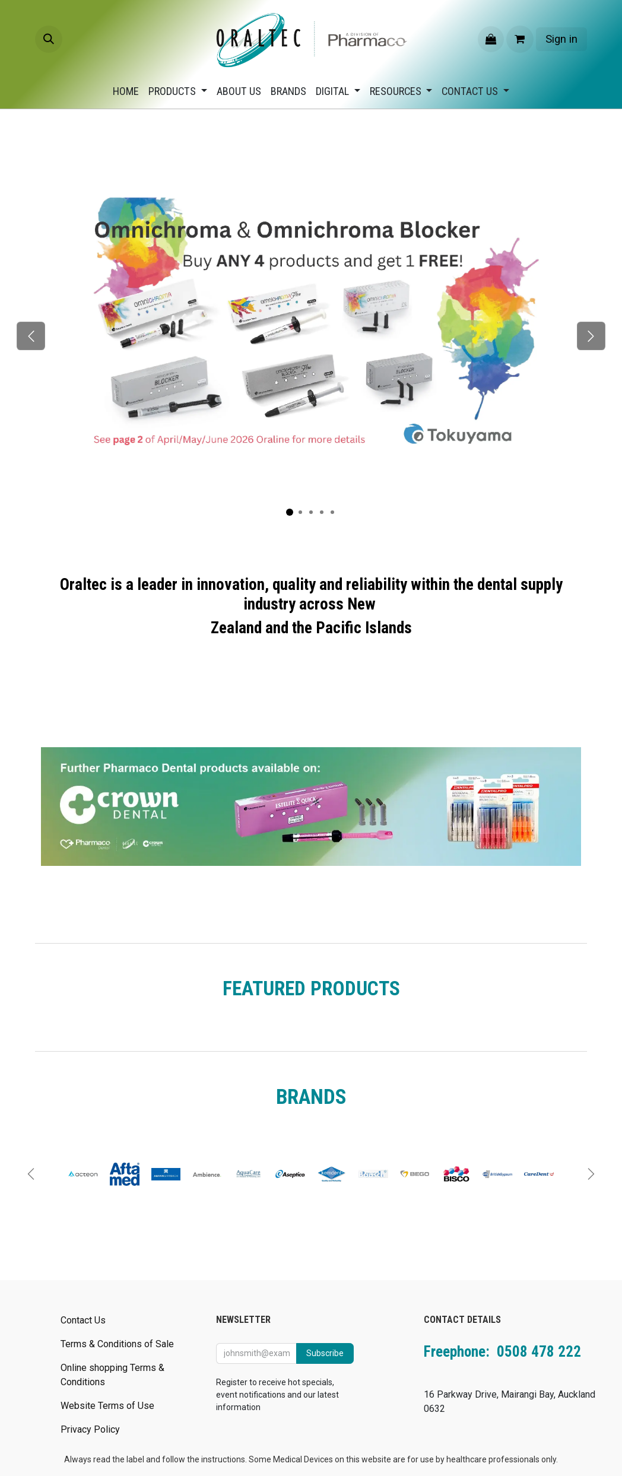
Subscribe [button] (325, 1353)
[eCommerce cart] (520, 39)
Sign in (561, 39)
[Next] (591, 336)
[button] (48, 39)
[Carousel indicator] (289, 512)
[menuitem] (126, 91)
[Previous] (31, 336)
